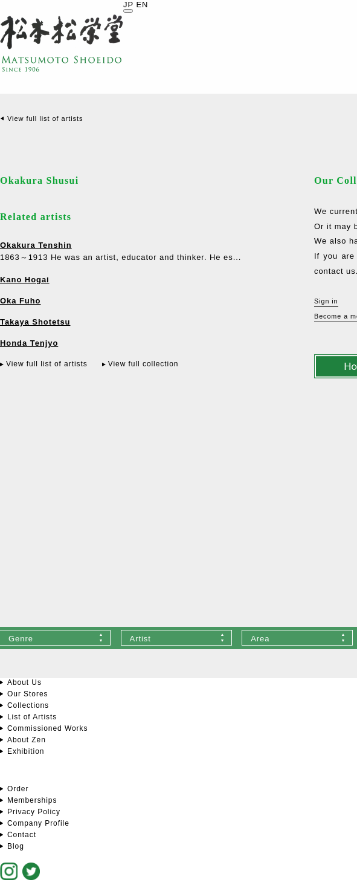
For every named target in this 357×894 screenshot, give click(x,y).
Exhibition (25, 751)
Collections (28, 705)
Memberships (32, 800)
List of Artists (32, 717)
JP (128, 4)
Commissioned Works (47, 728)
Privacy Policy (33, 812)
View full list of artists (45, 118)
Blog (15, 846)
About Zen (26, 740)
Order (17, 789)
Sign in (326, 301)
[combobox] (176, 638)
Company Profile (38, 823)
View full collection (143, 364)
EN (142, 4)
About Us (24, 682)
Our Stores (27, 694)
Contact (21, 835)
